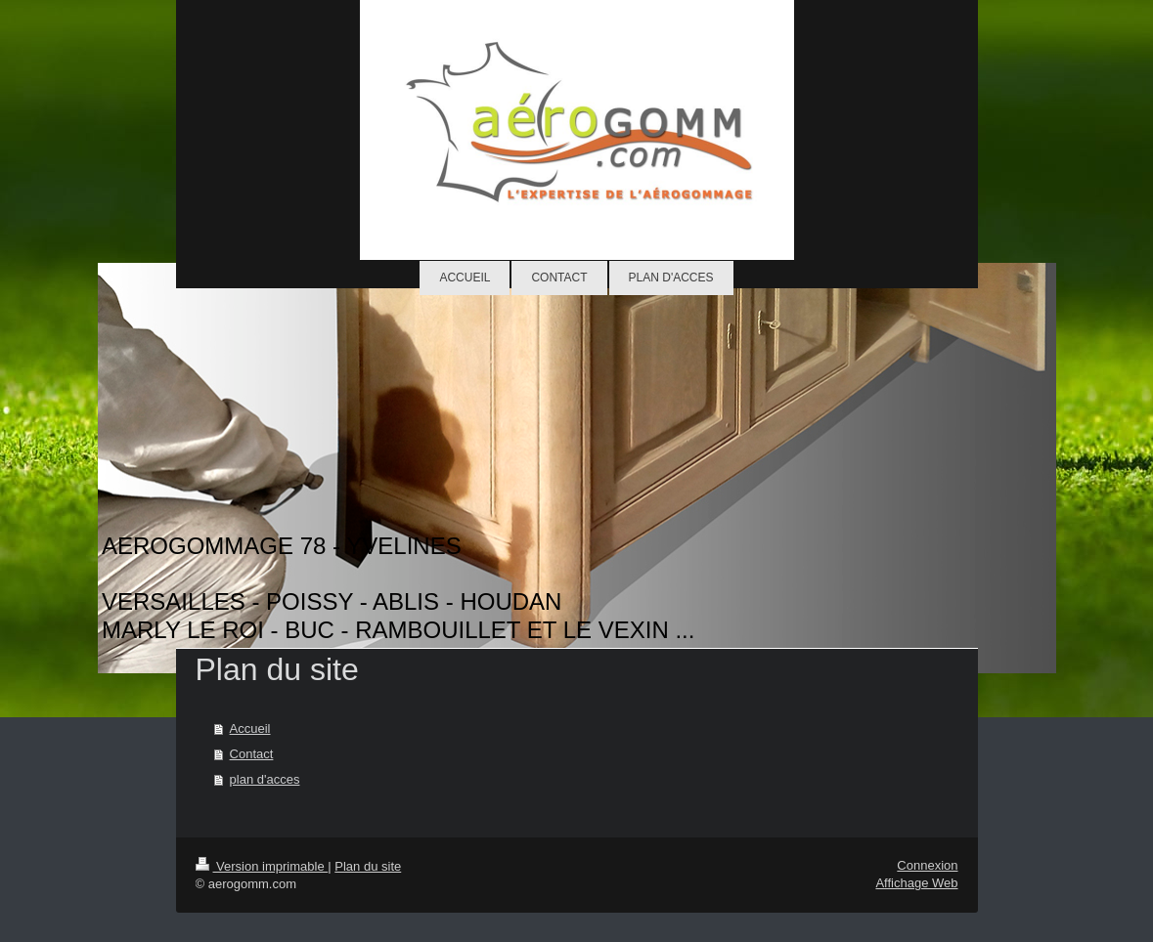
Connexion (927, 865)
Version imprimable (262, 866)
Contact (252, 754)
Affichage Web (916, 883)
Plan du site (367, 866)
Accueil (250, 728)
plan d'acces (265, 779)
